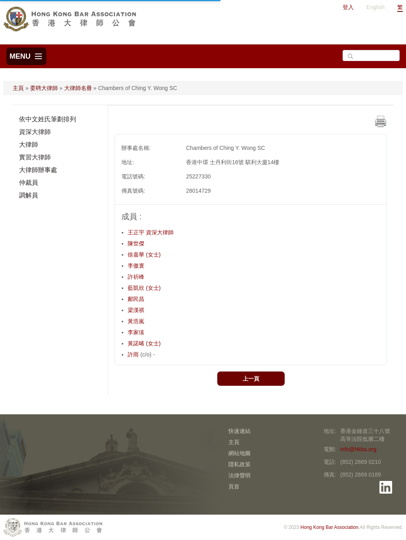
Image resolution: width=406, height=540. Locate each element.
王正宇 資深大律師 (151, 232)
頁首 (233, 486)
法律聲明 (239, 475)
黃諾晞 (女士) (144, 343)
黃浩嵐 (136, 321)
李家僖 (136, 332)
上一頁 (251, 378)
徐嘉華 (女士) (144, 254)
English (375, 7)
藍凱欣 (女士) (144, 288)
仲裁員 (28, 182)
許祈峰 (136, 277)
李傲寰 (136, 265)
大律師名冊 (78, 88)
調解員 (28, 195)
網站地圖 (239, 453)
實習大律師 (35, 157)
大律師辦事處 (38, 170)
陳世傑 (136, 243)
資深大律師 (35, 131)
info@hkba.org (358, 449)
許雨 (134, 354)
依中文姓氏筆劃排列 (47, 119)
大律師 (28, 144)
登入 (348, 7)
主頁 (18, 88)
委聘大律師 (44, 88)
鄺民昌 (136, 299)
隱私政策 (239, 464)
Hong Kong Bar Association (329, 527)
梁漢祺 (136, 310)
